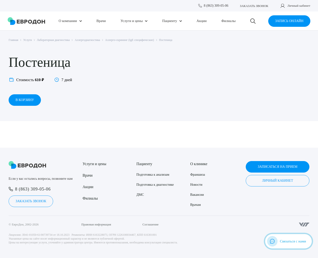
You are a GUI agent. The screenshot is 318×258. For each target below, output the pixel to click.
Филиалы (228, 21)
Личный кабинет (298, 5)
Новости (196, 184)
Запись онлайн (289, 21)
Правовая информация (96, 224)
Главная (13, 40)
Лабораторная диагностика (53, 40)
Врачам (195, 205)
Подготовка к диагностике (155, 184)
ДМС (140, 194)
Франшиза (197, 174)
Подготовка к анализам (152, 174)
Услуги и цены (132, 21)
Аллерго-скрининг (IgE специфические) (129, 40)
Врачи (101, 21)
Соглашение (150, 224)
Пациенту (169, 21)
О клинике (198, 164)
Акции (201, 21)
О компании (68, 21)
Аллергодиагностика (87, 40)
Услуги (27, 40)
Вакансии (197, 194)
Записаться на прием (277, 166)
